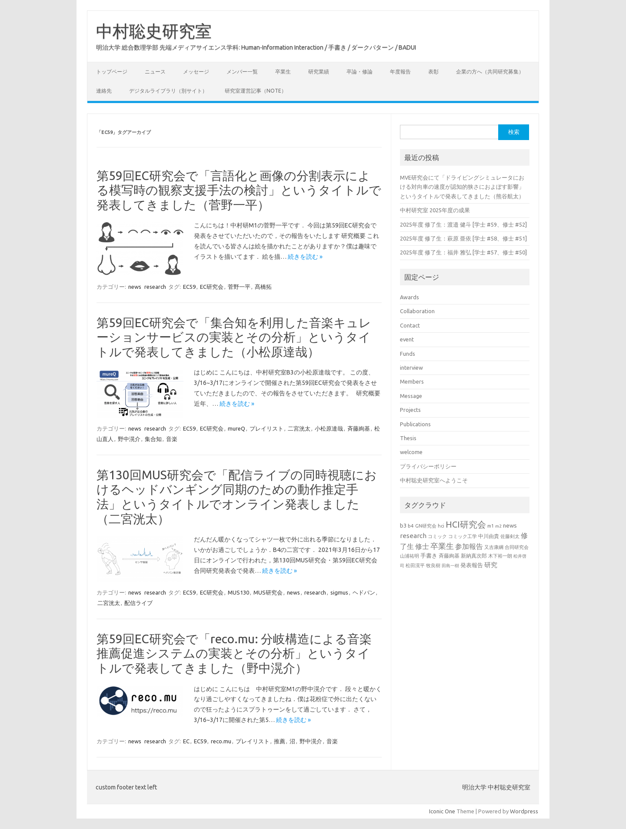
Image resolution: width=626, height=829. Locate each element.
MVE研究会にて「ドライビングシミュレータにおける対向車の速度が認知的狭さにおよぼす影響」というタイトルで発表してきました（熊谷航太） (462, 186)
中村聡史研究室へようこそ (434, 480)
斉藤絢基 (358, 428)
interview (411, 367)
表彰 (433, 71)
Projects (410, 410)
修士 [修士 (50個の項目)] (422, 546)
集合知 (153, 439)
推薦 (279, 741)
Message (411, 396)
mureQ (236, 428)
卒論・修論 (359, 71)
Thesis (408, 438)
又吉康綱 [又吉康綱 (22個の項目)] (493, 547)
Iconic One (442, 811)
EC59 (189, 287)
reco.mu (221, 741)
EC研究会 (211, 287)
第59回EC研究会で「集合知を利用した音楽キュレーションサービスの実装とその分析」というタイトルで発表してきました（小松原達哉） (234, 337)
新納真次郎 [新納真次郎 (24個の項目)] (474, 555)
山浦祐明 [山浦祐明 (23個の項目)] (409, 555)
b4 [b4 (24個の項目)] (411, 525)
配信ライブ (138, 603)
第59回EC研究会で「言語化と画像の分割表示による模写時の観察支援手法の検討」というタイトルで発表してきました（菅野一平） (239, 190)
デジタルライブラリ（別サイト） (168, 91)
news (134, 287)
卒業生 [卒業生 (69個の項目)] (442, 546)
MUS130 (238, 592)
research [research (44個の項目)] (413, 535)
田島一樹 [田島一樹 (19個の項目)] (450, 565)
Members (412, 381)
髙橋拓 (263, 287)
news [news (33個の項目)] (510, 525)
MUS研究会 (268, 592)
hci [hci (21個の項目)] (441, 525)
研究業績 (318, 71)
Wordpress (524, 811)
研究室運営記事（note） (255, 91)
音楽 (171, 439)
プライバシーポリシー (428, 466)
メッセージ (196, 71)
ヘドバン (364, 592)
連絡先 (104, 91)
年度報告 (400, 71)
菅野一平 (239, 287)
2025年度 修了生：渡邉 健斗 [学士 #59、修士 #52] (463, 224)
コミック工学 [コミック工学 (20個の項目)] (462, 536)
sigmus (339, 592)
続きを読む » (305, 256)
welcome (411, 452)
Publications (415, 424)
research (155, 287)
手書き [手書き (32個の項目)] (428, 555)
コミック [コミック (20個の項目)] (437, 536)
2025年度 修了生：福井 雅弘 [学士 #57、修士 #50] (463, 252)
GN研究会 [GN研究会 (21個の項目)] (425, 525)
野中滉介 (129, 439)
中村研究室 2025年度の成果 (435, 210)
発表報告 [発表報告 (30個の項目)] (471, 565)
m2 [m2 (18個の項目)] (498, 526)
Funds (407, 354)
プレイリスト (266, 428)
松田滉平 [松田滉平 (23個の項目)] (415, 565)
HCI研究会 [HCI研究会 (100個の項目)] (466, 524)
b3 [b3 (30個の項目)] (403, 525)
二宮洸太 (299, 428)
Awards (409, 297)
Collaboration (417, 311)
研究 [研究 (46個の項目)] (490, 564)
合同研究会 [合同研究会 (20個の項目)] (517, 547)
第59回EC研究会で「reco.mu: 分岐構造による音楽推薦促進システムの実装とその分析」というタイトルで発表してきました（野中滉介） (234, 653)
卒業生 (283, 71)
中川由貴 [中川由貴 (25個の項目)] (488, 536)
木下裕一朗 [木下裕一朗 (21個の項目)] (500, 555)
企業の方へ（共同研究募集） (490, 71)
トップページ (111, 71)
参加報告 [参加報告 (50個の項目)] (469, 546)
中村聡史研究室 (154, 31)
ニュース (155, 71)
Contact (410, 325)
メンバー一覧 (242, 71)
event (407, 339)
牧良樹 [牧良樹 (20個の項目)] (433, 565)
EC (186, 741)
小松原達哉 (329, 428)
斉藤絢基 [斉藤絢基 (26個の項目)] (449, 555)
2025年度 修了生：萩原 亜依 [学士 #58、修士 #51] (463, 238)
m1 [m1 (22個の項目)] (490, 525)
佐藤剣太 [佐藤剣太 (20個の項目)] (509, 536)
